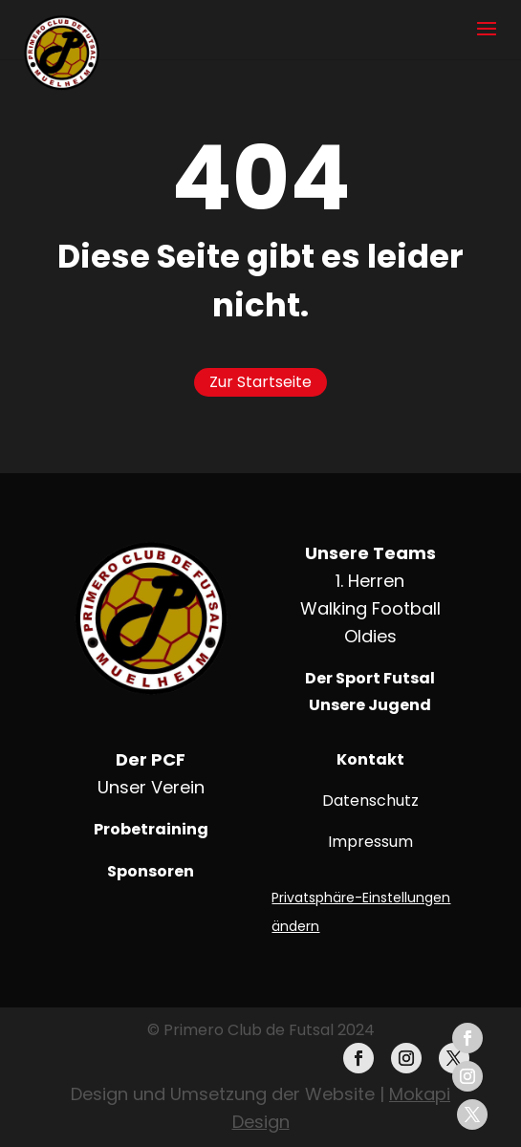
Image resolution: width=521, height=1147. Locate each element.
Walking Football (370, 608)
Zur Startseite (260, 382)
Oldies (370, 636)
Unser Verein (151, 787)
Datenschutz (370, 801)
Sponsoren (150, 871)
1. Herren (370, 581)
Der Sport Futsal (370, 678)
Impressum (370, 842)
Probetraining (151, 829)
